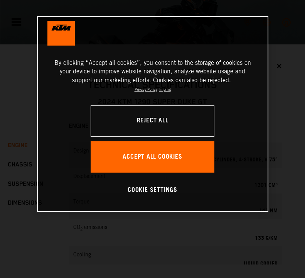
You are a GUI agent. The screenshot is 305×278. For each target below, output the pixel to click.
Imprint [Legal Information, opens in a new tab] (165, 89)
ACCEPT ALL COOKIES (152, 157)
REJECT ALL (153, 121)
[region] (152, 114)
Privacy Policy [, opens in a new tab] (146, 89)
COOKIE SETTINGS (152, 190)
